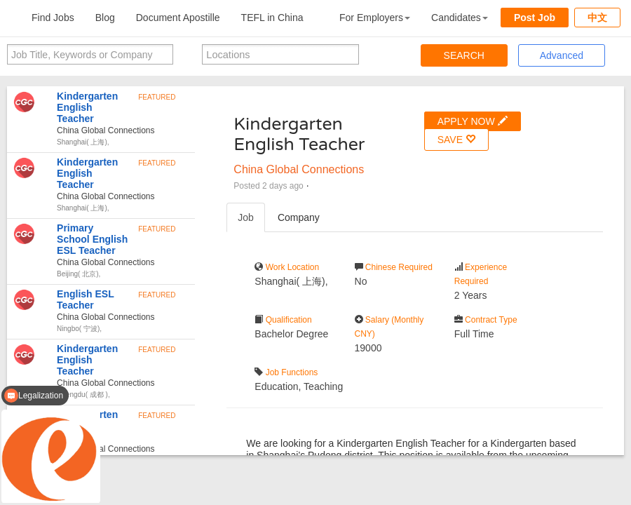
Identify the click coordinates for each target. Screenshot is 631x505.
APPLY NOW (472, 121)
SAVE (456, 139)
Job (246, 217)
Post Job (534, 17)
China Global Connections (298, 169)
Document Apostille (178, 17)
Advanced (561, 55)
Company (299, 217)
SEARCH (464, 55)
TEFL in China (272, 17)
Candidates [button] (459, 17)
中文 (597, 17)
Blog (105, 17)
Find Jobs (53, 17)
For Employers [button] (374, 17)
